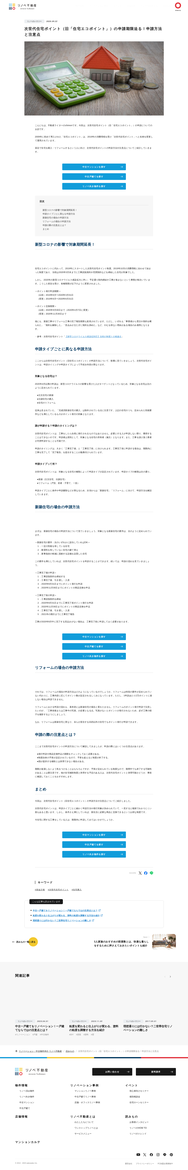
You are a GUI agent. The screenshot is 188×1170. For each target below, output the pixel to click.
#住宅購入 (77, 890)
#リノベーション (22, 1035)
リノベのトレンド (138, 1134)
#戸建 (34, 1035)
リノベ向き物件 (26, 1097)
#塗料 (85, 1035)
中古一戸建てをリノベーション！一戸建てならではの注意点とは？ (65, 910)
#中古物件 (44, 1035)
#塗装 (78, 1035)
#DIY (71, 1035)
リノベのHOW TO (138, 1128)
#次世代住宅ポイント (58, 890)
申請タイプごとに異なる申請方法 (59, 214)
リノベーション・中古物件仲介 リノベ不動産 (40, 1051)
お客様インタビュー (139, 1122)
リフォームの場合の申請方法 (57, 221)
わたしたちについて (84, 1122)
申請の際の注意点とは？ (54, 225)
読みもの (162, 6)
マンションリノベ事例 (85, 1091)
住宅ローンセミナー (139, 1102)
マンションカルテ (27, 1142)
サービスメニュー (83, 1134)
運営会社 (128, 1164)
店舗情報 (124, 6)
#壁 (92, 1035)
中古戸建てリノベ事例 (85, 1097)
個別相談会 (135, 1097)
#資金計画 (40, 890)
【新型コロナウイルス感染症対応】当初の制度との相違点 (93, 336)
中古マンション (26, 1102)
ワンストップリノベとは (86, 1128)
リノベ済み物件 (26, 1091)
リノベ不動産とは (143, 6)
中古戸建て (24, 1108)
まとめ (46, 229)
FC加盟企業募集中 (165, 1164)
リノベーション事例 (88, 6)
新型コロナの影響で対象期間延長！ (60, 210)
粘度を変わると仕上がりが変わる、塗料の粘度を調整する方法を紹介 (66, 915)
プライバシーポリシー (145, 1164)
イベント (108, 6)
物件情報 (67, 6)
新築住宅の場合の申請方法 (55, 217)
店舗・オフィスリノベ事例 (87, 1102)
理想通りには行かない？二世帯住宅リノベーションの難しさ (62, 920)
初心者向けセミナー (139, 1091)
